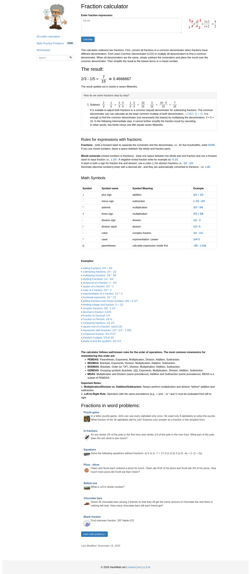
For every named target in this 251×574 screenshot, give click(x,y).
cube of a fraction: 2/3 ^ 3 (97, 290)
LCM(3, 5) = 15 (194, 113)
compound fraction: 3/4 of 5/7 (99, 334)
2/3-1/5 (131, 25)
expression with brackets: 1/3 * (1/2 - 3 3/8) (107, 330)
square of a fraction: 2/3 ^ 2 (98, 286)
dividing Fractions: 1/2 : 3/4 (98, 279)
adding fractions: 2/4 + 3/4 (97, 268)
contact (132, 567)
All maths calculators (48, 36)
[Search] (71, 57)
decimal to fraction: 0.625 (97, 312)
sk (149, 567)
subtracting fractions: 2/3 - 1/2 (100, 271)
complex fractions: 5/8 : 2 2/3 (99, 308)
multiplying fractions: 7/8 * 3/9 (99, 275)
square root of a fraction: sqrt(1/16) (102, 326)
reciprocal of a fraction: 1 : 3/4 (100, 282)
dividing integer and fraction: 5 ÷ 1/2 (103, 304)
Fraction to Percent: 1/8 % (97, 319)
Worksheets (43, 50)
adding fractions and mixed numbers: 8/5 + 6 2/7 (110, 301)
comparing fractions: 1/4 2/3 (98, 323)
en (139, 567)
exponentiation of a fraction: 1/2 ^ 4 (103, 293)
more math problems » (94, 534)
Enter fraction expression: (97, 15)
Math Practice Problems (55, 43)
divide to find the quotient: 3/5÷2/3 (102, 341)
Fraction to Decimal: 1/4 (96, 315)
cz (144, 567)
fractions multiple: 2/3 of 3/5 (98, 337)
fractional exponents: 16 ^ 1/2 (99, 297)
